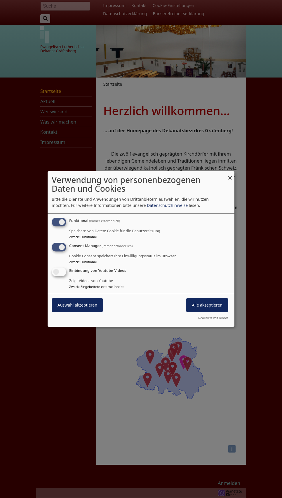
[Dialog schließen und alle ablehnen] (230, 175)
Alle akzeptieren (207, 305)
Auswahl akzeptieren (77, 305)
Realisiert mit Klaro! (213, 318)
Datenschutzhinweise (167, 205)
